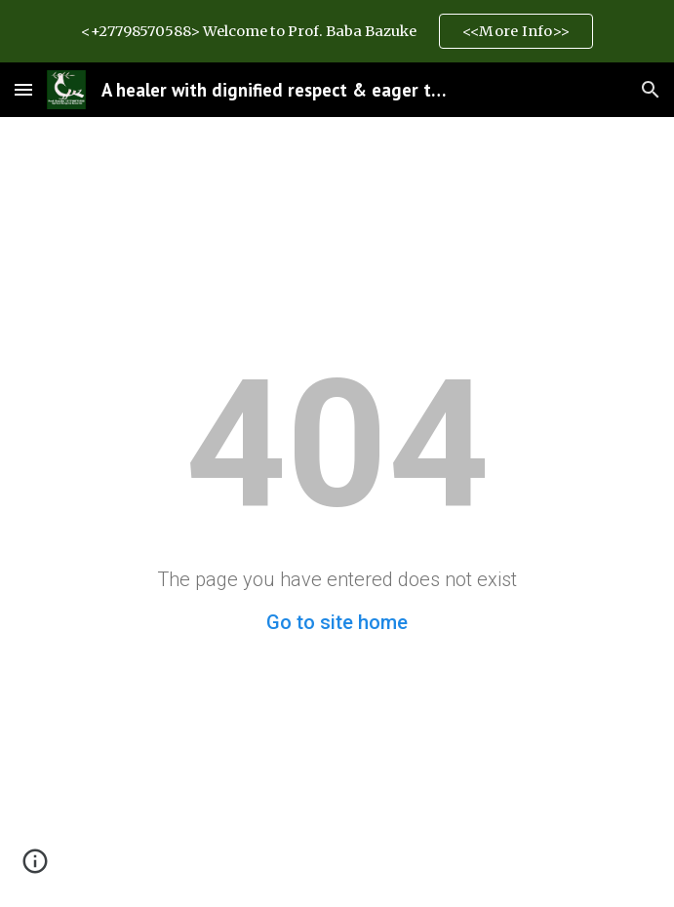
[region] (337, 31)
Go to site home (337, 622)
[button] (23, 89)
